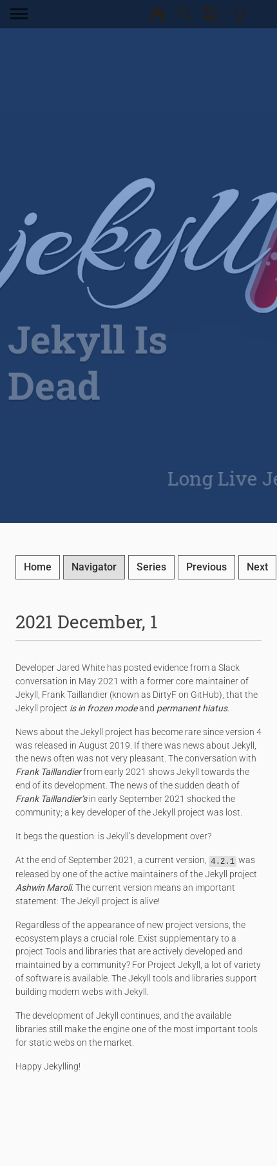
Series (151, 567)
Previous (206, 567)
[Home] (157, 18)
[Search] (184, 18)
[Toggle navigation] (22, 14)
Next (257, 567)
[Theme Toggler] (239, 18)
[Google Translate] (211, 18)
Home (38, 567)
